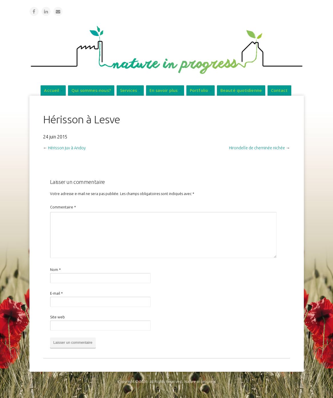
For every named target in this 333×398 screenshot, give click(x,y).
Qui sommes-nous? (91, 90)
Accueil (51, 90)
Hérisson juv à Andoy (67, 148)
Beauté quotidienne (241, 90)
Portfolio (199, 90)
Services (128, 90)
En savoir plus (163, 90)
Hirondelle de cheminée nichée (257, 148)
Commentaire (63, 207)
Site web (57, 317)
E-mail (56, 293)
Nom (55, 270)
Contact (279, 90)
